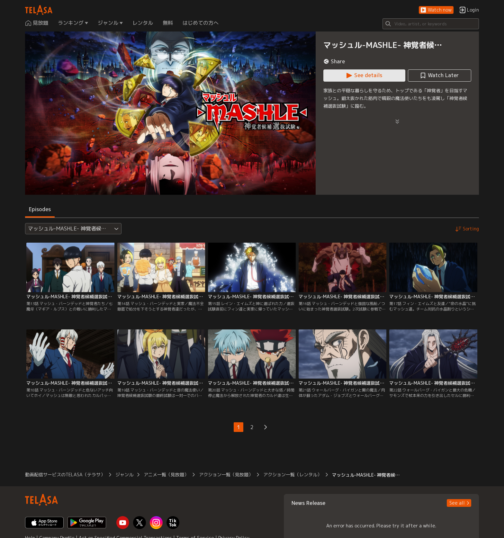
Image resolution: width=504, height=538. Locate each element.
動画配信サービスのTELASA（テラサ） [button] (65, 474)
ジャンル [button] (124, 474)
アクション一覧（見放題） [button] (226, 474)
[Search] (430, 23)
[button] (436, 10)
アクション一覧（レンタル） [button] (292, 474)
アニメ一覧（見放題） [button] (166, 474)
